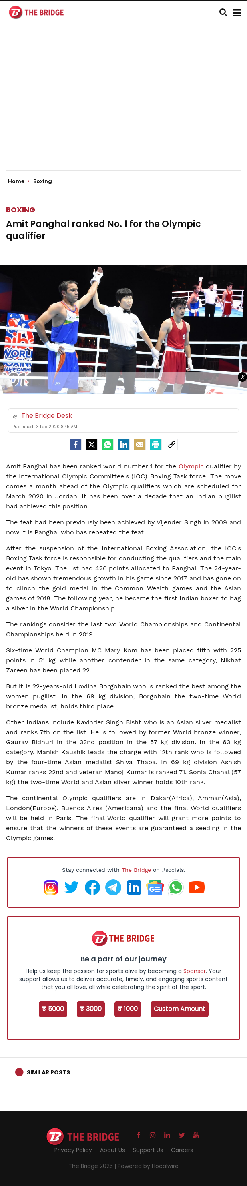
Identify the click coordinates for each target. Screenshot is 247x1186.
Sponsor (194, 971)
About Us (112, 1150)
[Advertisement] (126, 104)
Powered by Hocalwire (148, 1166)
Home (19, 181)
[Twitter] (92, 444)
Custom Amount (179, 1008)
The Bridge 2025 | (93, 1166)
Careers (182, 1150)
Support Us (148, 1150)
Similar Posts (48, 1072)
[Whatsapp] (108, 444)
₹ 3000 (91, 1008)
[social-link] (172, 444)
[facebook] (76, 444)
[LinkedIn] (124, 444)
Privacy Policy (73, 1150)
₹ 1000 (128, 1008)
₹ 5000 (53, 1008)
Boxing (20, 210)
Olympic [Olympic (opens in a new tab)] (192, 466)
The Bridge (136, 870)
